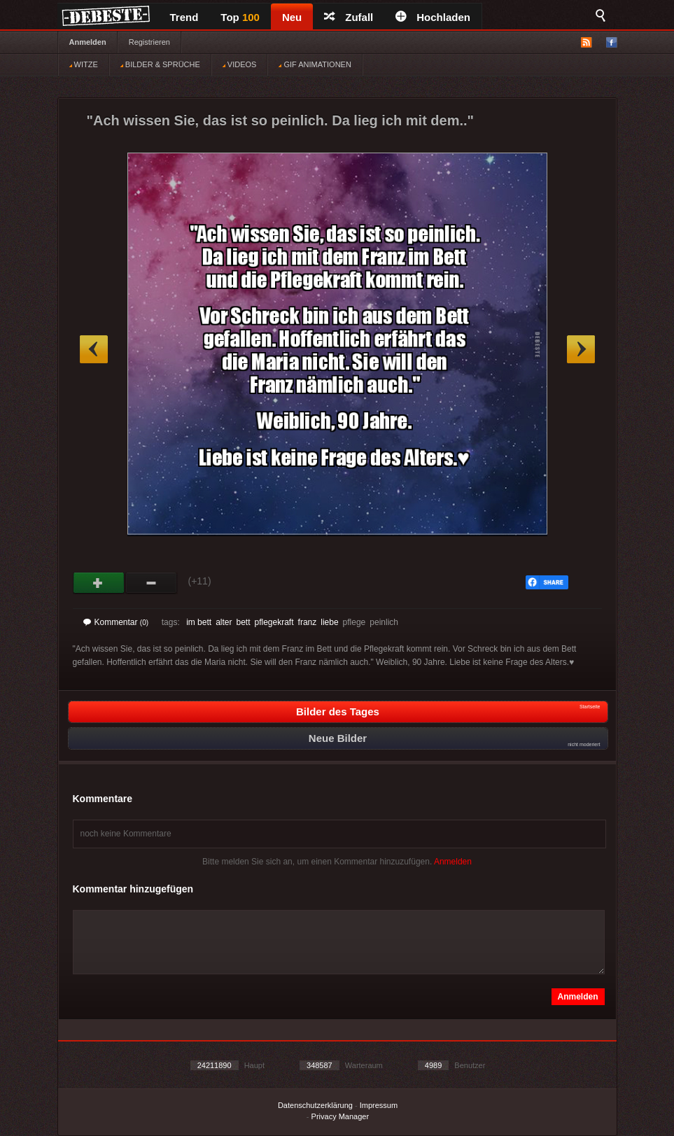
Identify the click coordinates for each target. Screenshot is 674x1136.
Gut (99, 583)
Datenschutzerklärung (315, 1105)
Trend (184, 17)
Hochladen (432, 17)
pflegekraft (274, 622)
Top (240, 17)
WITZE (83, 64)
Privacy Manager (340, 1116)
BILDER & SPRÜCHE (160, 64)
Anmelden (87, 42)
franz (307, 622)
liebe (329, 622)
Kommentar (116, 622)
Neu (292, 17)
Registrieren (149, 42)
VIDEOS (240, 64)
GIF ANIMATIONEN (315, 64)
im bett (198, 622)
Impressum (379, 1105)
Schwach (151, 583)
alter (224, 622)
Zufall (348, 17)
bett (243, 622)
